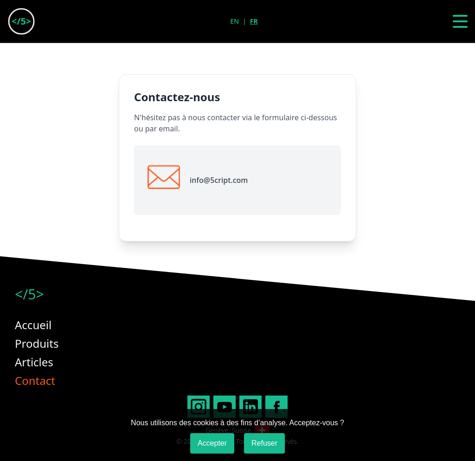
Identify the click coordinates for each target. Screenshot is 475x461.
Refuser (264, 443)
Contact (35, 380)
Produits (36, 343)
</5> (29, 294)
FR (254, 21)
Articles (34, 362)
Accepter (212, 443)
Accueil (33, 324)
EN (234, 21)
